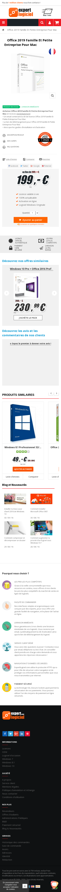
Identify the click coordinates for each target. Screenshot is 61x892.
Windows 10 (8, 765)
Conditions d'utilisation (13, 797)
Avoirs (5, 849)
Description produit (15, 135)
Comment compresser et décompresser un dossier (14, 539)
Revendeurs (8, 811)
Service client (8, 783)
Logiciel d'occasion (11, 755)
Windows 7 (7, 758)
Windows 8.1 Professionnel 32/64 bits (23, 447)
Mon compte (49, 22)
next (56, 393)
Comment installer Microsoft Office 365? (39, 510)
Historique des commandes (16, 842)
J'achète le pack (28, 317)
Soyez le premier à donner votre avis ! (30, 343)
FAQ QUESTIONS (13, 147)
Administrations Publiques (15, 818)
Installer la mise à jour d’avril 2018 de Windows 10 (14, 511)
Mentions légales (10, 786)
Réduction (7, 859)
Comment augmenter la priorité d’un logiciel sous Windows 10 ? (40, 540)
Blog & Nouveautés (11, 828)
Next (54, 293)
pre (50, 393)
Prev (7, 293)
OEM (4, 751)
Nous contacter (9, 793)
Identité (6, 856)
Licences (6, 748)
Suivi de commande (11, 845)
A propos (6, 779)
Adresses (7, 852)
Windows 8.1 (8, 762)
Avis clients (11, 141)
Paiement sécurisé (23, 684)
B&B (4, 821)
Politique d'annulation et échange (18, 790)
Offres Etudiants (10, 814)
